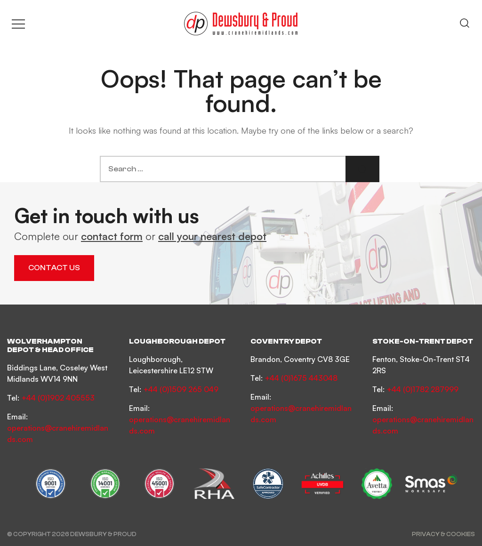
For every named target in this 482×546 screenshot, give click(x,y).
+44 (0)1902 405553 (58, 397)
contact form (112, 236)
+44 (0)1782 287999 (422, 389)
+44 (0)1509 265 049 (180, 389)
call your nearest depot (212, 236)
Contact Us (54, 268)
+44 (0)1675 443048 (301, 378)
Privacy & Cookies (443, 534)
